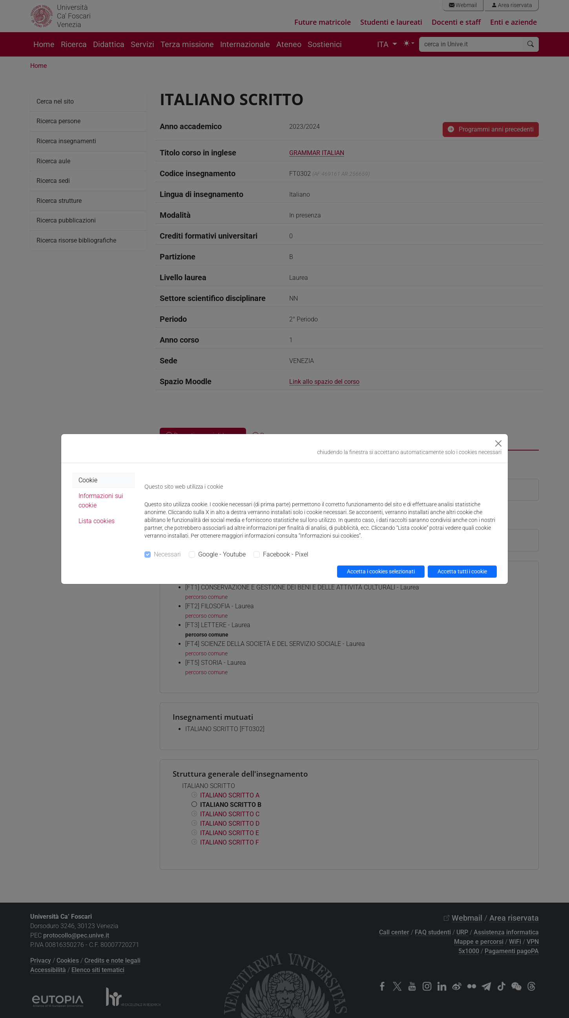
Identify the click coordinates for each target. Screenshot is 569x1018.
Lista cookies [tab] (96, 521)
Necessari (167, 554)
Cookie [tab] (87, 480)
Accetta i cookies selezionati (381, 571)
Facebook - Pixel (285, 554)
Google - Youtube (222, 554)
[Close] (498, 443)
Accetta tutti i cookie (462, 571)
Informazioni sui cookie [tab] (100, 500)
